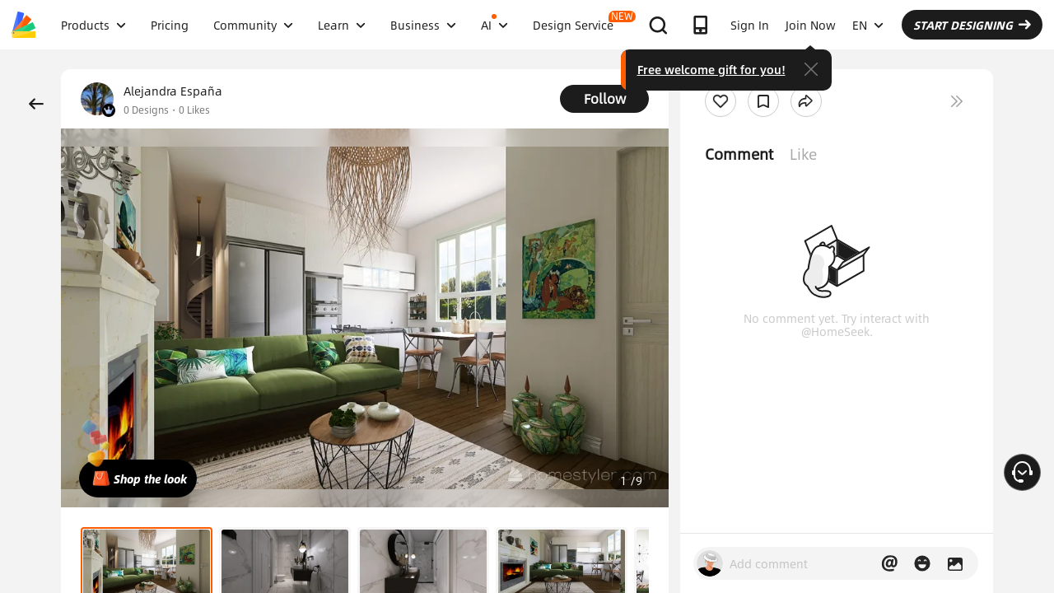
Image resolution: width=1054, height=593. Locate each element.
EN (868, 25)
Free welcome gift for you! (711, 69)
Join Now (811, 25)
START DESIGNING (972, 25)
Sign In (749, 25)
